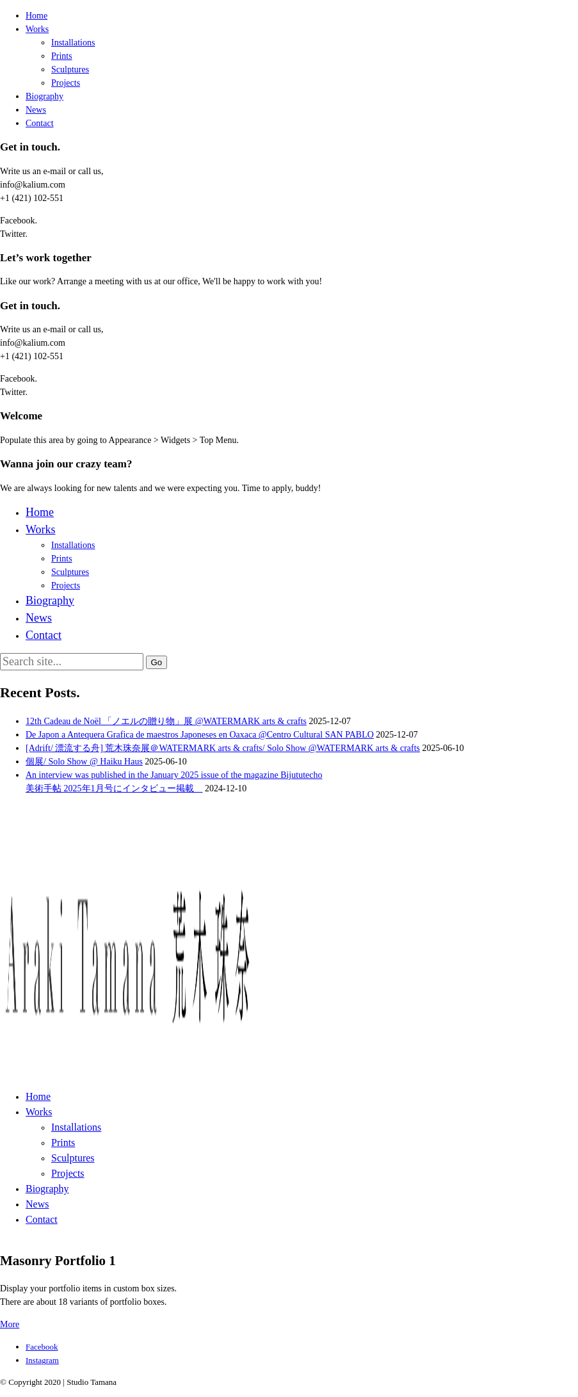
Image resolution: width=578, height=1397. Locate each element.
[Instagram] (42, 1360)
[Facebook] (42, 1347)
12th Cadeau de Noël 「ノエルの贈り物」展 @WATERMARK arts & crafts (166, 721)
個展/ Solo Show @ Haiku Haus (84, 761)
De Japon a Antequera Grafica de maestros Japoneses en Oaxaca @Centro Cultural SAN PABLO (200, 734)
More (9, 1324)
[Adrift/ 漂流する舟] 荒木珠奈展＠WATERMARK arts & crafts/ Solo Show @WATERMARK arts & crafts (223, 748)
